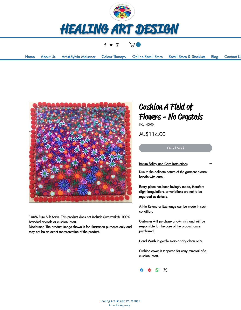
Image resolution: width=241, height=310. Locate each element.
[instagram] (117, 45)
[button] (135, 44)
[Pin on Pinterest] (149, 270)
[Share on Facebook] (141, 270)
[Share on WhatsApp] (157, 270)
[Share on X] (165, 270)
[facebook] (105, 45)
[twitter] (111, 45)
